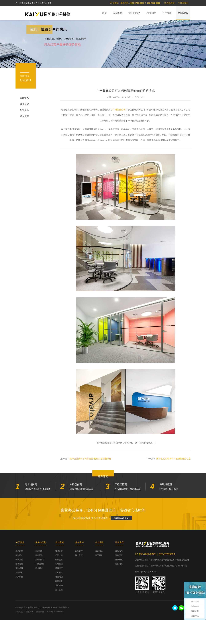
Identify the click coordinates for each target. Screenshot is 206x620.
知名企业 (59, 551)
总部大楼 (59, 555)
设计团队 (99, 551)
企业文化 (19, 560)
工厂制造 (59, 572)
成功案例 (118, 13)
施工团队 (99, 555)
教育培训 (59, 577)
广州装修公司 (119, 109)
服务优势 (39, 555)
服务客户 (39, 568)
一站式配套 (40, 564)
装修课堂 (24, 104)
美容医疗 (59, 568)
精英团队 (151, 13)
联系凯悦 (19, 551)
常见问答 (24, 116)
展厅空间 (59, 585)
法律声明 (40, 612)
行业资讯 (24, 110)
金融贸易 (59, 560)
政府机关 (59, 581)
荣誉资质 (19, 564)
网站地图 (19, 612)
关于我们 (167, 13)
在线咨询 (171, 3)
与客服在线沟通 (121, 518)
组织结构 (19, 572)
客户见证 (79, 555)
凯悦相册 (19, 568)
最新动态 (24, 98)
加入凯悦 (19, 577)
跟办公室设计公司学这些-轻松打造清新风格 (90, 458)
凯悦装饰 (48, 14)
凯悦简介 (19, 555)
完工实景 (59, 590)
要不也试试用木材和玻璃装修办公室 (173, 458)
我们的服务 (134, 13)
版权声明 (29, 612)
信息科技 (59, 564)
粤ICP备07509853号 (55, 612)
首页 (104, 13)
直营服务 (39, 551)
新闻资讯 (183, 13)
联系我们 (184, 3)
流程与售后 (40, 560)
